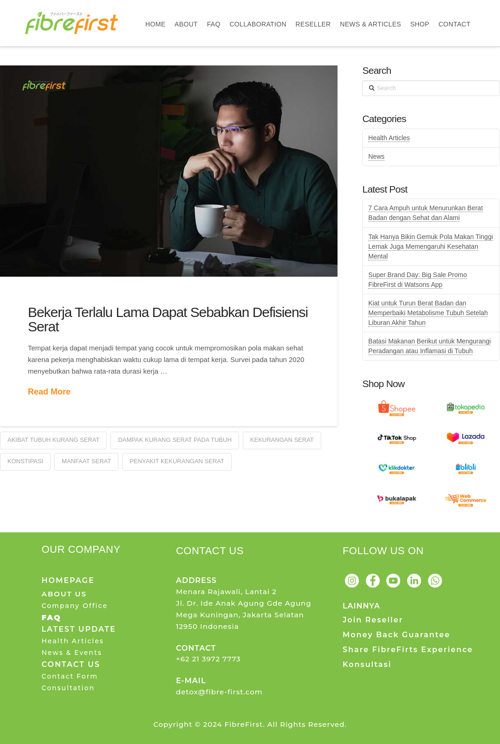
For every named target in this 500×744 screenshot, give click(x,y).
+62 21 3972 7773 (208, 658)
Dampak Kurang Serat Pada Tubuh (174, 439)
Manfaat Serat (86, 461)
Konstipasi (25, 461)
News (376, 156)
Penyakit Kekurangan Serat (177, 461)
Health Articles (388, 138)
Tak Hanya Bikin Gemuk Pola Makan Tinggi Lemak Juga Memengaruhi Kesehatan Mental (430, 246)
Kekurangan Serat (282, 439)
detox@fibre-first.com (219, 691)
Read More (49, 391)
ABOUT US (63, 593)
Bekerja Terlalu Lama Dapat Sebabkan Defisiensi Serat (168, 319)
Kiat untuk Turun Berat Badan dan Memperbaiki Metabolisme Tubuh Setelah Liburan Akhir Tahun (428, 312)
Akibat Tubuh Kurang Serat (53, 439)
